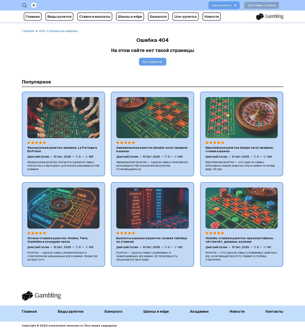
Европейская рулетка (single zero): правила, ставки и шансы (239, 149)
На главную (152, 62)
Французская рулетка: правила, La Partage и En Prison (62, 149)
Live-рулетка (185, 16)
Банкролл (158, 16)
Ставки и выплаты (94, 16)
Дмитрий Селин (38, 156)
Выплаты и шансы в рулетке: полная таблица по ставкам (151, 239)
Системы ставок (262, 5)
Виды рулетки (59, 16)
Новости (212, 16)
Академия (199, 311)
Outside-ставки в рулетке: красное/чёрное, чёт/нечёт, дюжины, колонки (239, 239)
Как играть (222, 5)
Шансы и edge (130, 16)
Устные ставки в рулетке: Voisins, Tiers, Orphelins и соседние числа (57, 239)
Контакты (274, 311)
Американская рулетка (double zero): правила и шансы (152, 149)
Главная (33, 16)
